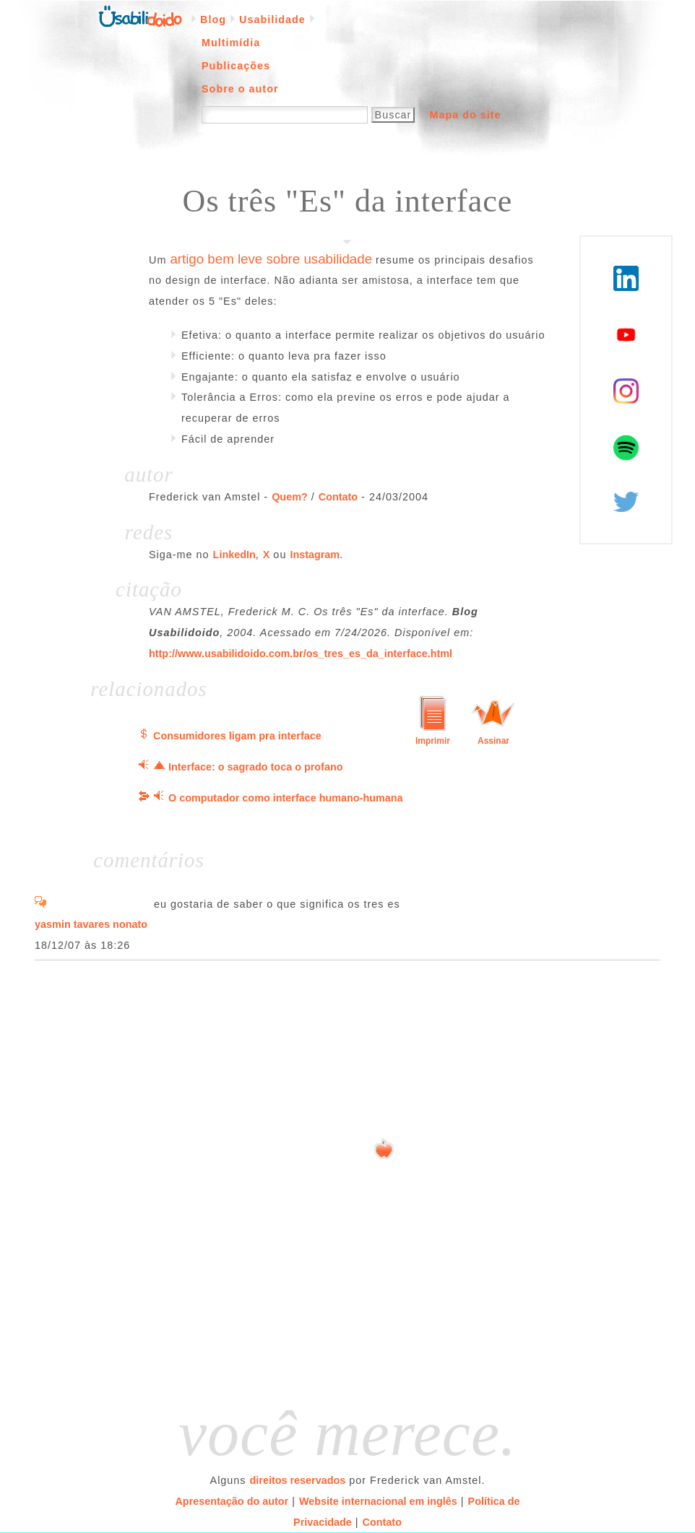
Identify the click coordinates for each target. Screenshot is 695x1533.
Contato (338, 497)
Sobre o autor (240, 89)
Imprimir (432, 741)
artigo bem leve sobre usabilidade (271, 258)
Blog (213, 19)
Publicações (236, 65)
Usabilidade (272, 19)
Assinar (493, 741)
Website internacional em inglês (378, 1501)
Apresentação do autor (231, 1501)
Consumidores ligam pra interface (237, 736)
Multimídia (231, 42)
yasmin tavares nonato (91, 924)
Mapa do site (465, 115)
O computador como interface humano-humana (285, 798)
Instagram (315, 554)
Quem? (290, 497)
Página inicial (140, 15)
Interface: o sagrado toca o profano (255, 767)
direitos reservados (298, 1480)
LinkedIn (234, 554)
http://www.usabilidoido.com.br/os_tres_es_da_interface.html (300, 653)
